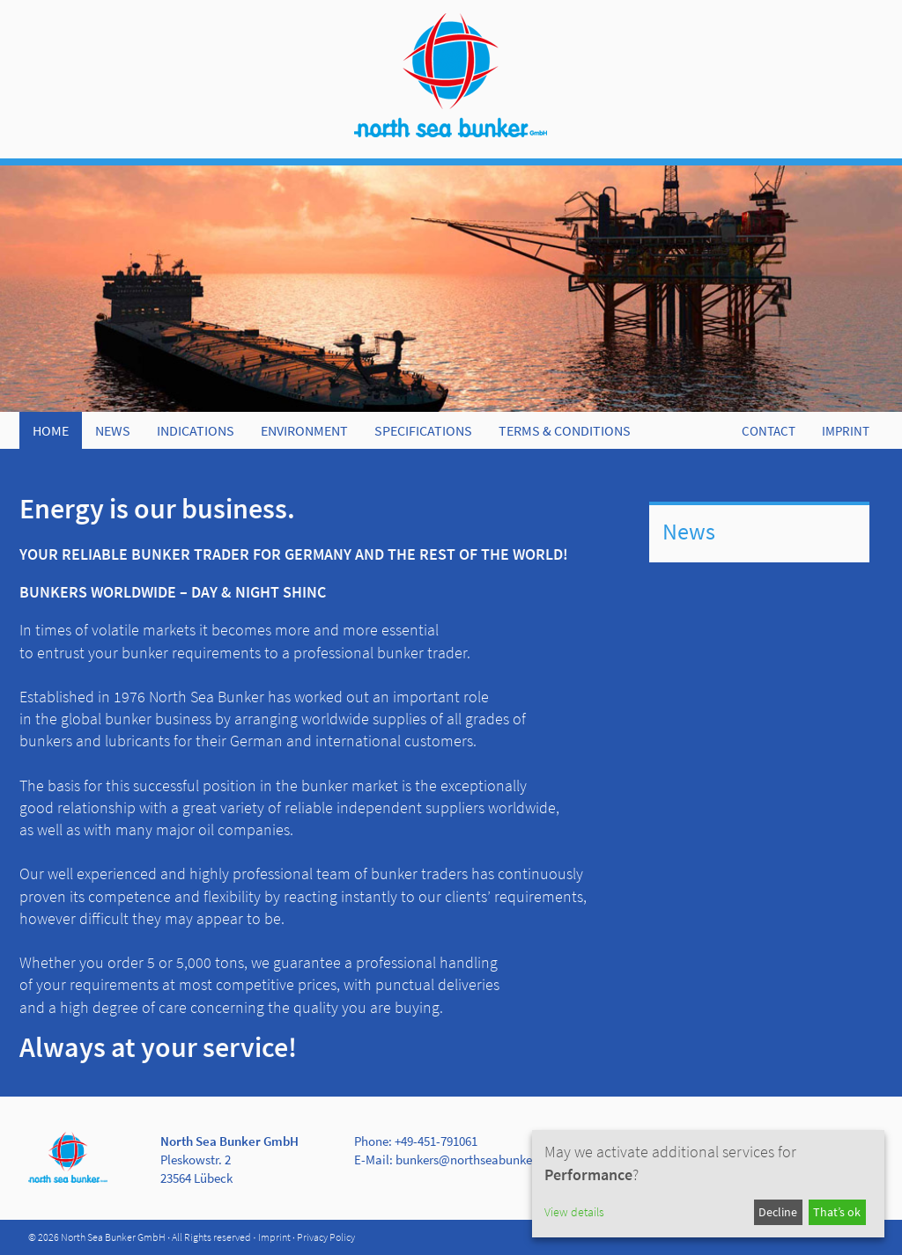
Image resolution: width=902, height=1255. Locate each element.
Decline (777, 1212)
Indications (195, 430)
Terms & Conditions (565, 430)
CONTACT (768, 430)
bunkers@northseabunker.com (479, 1159)
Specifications (423, 430)
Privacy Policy (326, 1237)
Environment (304, 430)
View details (574, 1212)
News (112, 430)
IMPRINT (845, 430)
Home (51, 430)
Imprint (274, 1237)
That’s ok (837, 1212)
